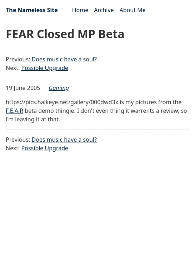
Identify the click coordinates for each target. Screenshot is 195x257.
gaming (59, 88)
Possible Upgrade (44, 68)
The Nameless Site (32, 10)
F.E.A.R (14, 111)
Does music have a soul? (64, 59)
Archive (104, 10)
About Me (133, 10)
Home (80, 10)
